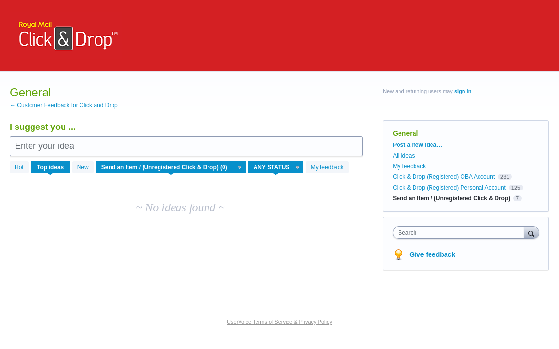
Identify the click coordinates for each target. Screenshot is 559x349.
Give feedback (432, 254)
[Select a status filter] (276, 167)
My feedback (327, 167)
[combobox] (461, 232)
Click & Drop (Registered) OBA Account (444, 177)
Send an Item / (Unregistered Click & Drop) (451, 198)
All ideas (404, 155)
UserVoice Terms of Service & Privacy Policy (279, 322)
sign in (462, 91)
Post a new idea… (417, 145)
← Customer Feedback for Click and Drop (64, 105)
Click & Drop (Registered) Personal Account (449, 187)
